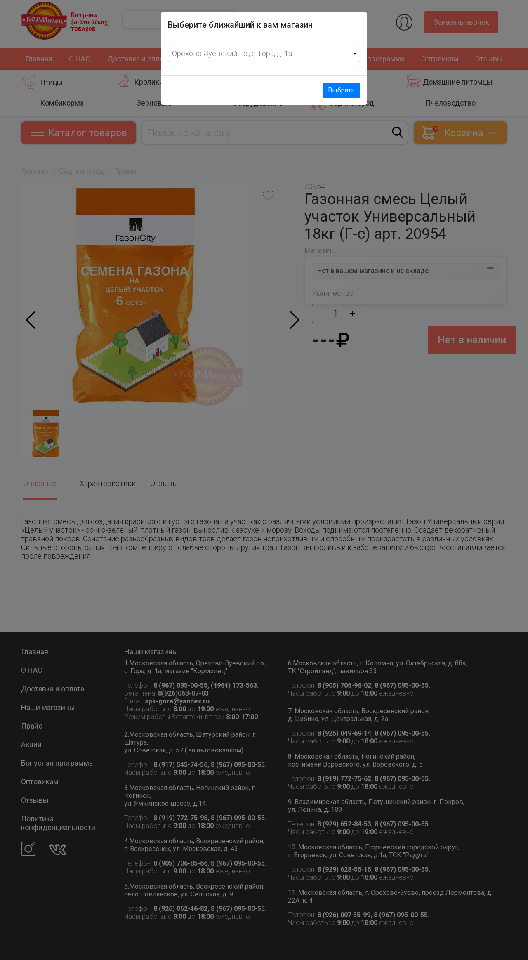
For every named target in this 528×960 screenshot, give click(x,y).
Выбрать (341, 90)
